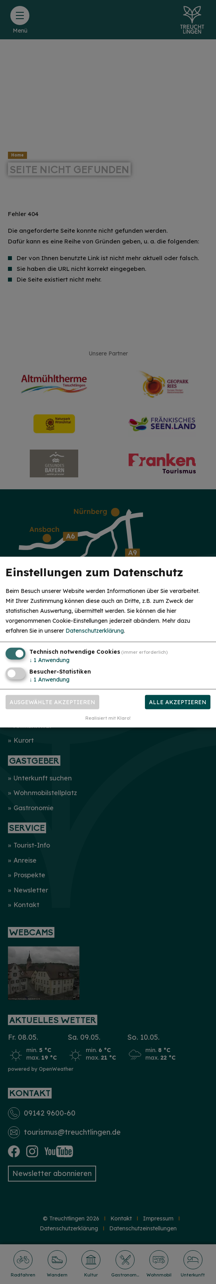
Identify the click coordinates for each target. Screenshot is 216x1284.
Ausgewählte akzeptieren (52, 702)
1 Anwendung (49, 659)
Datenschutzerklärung (95, 630)
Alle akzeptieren (177, 702)
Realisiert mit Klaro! (108, 718)
